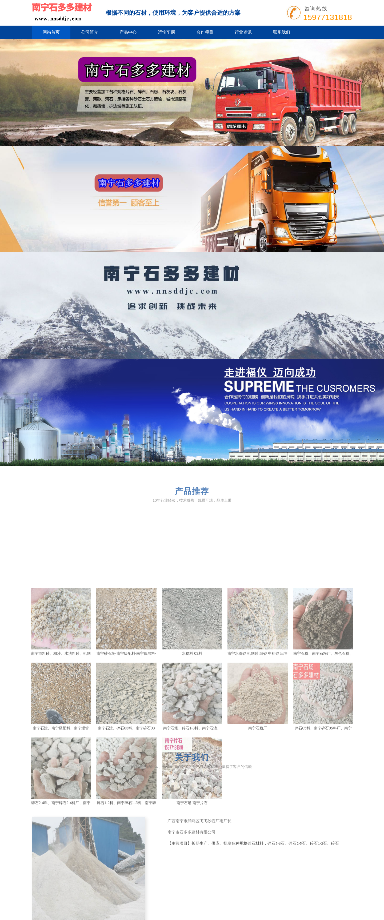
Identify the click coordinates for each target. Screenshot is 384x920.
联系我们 (281, 32)
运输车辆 (166, 32)
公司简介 (89, 32)
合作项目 (204, 32)
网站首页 (51, 32)
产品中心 (128, 32)
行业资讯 (243, 32)
